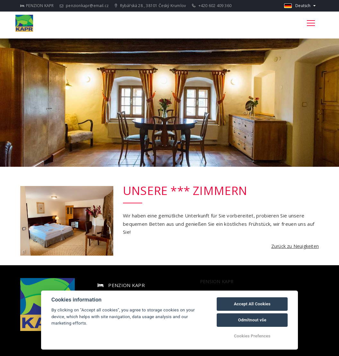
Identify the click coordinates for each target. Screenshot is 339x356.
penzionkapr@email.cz (84, 5)
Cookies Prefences (252, 336)
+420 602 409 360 (211, 5)
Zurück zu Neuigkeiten (295, 246)
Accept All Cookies (252, 303)
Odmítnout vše (252, 320)
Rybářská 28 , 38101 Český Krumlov (150, 5)
